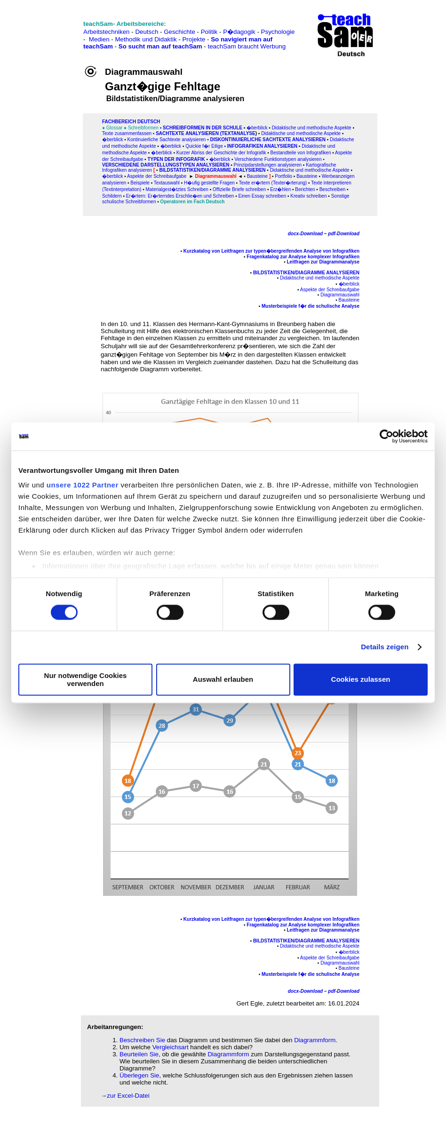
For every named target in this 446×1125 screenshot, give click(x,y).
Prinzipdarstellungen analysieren (268, 165)
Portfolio (283, 176)
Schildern (112, 196)
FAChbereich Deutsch (131, 121)
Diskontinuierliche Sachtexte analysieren (267, 139)
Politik (209, 31)
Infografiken (345, 251)
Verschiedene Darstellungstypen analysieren (165, 165)
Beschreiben (332, 189)
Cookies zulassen (360, 680)
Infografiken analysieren (262, 146)
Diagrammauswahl (339, 294)
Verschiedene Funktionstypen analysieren (277, 159)
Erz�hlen (280, 189)
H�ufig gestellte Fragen (209, 182)
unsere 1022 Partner (83, 485)
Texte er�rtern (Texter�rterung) (273, 182)
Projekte (193, 39)
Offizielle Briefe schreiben (239, 189)
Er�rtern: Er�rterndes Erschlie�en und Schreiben (180, 196)
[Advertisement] (48, 28)
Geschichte (179, 31)
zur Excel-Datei (128, 1095)
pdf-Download (343, 233)
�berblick (257, 127)
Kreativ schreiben (308, 196)
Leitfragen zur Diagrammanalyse (323, 261)
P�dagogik (239, 31)
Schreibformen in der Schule (202, 127)
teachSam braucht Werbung (246, 46)
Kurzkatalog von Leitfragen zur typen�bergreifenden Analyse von (257, 251)
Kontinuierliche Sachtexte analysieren (166, 139)
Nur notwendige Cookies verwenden (85, 679)
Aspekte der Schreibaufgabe (156, 176)
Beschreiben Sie (142, 1040)
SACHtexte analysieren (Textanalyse (205, 133)
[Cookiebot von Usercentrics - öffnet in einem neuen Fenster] (386, 436)
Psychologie (278, 31)
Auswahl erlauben (223, 680)
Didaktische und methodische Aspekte (311, 127)
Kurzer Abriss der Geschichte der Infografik (221, 152)
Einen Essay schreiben (262, 196)
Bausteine (306, 176)
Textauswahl (167, 182)
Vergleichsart (170, 1047)
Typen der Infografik (176, 159)
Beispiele (140, 182)
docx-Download (305, 233)
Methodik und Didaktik (146, 39)
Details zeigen (384, 647)
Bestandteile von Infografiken (301, 152)
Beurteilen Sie (139, 1054)
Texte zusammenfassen (126, 133)
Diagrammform (314, 1040)
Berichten (305, 189)
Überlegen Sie (139, 1075)
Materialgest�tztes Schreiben (176, 189)
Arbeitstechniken (106, 31)
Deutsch (146, 31)
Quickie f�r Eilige (204, 146)
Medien (99, 39)
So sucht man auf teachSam (160, 46)
